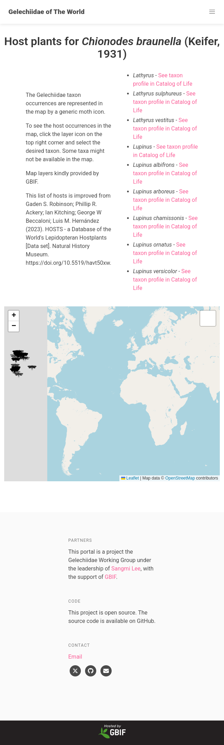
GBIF (110, 577)
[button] (212, 12)
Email (75, 656)
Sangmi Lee (126, 568)
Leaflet (130, 478)
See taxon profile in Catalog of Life (165, 102)
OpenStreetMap (180, 478)
